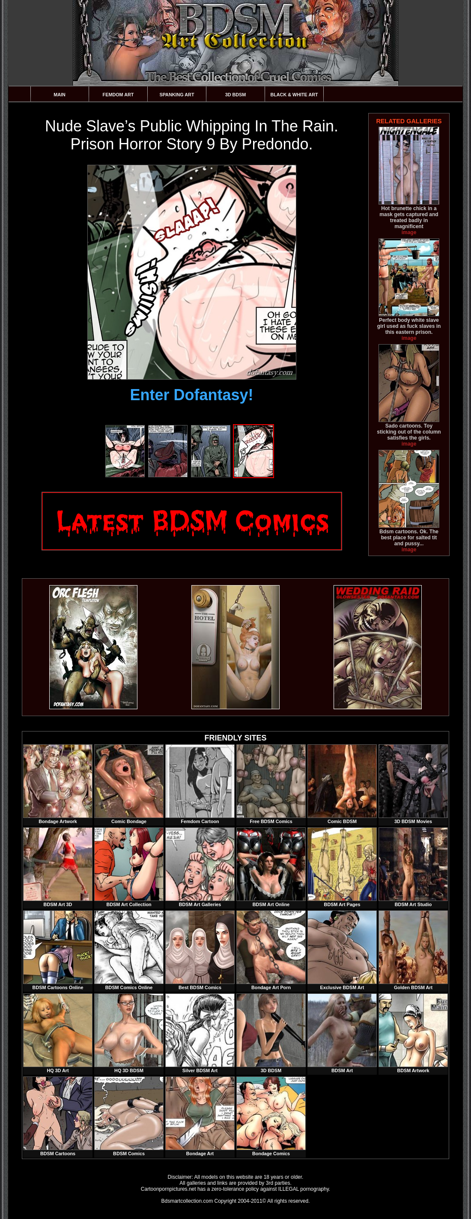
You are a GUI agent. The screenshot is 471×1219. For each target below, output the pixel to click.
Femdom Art (118, 94)
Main (60, 94)
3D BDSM (235, 94)
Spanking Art (177, 94)
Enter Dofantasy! (191, 395)
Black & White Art (294, 94)
